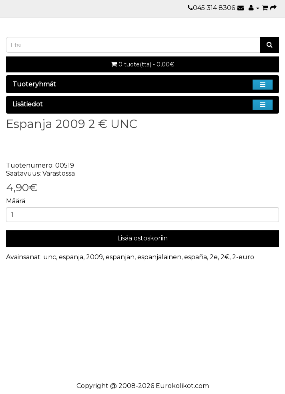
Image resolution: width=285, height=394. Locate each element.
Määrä (15, 201)
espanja (71, 257)
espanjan (120, 257)
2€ (225, 257)
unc (49, 257)
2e (214, 257)
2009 (94, 257)
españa (195, 257)
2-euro (243, 257)
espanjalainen (159, 257)
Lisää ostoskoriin (142, 238)
